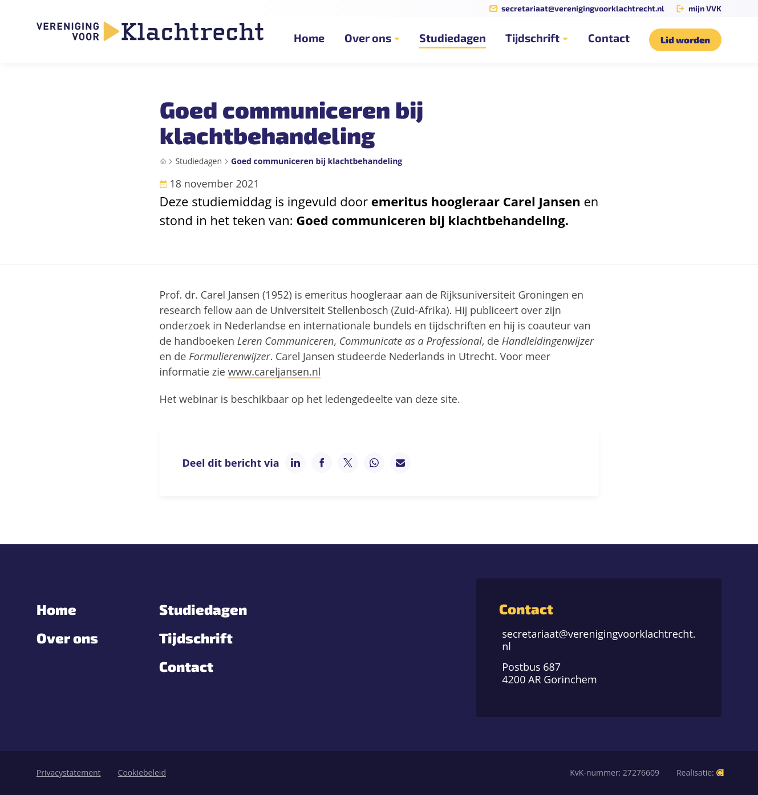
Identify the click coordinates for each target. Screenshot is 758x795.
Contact (186, 666)
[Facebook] (321, 462)
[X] (348, 462)
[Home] (163, 161)
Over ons (67, 637)
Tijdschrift (196, 637)
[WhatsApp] (374, 462)
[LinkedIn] (295, 462)
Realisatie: (700, 773)
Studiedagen (198, 161)
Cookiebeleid (142, 772)
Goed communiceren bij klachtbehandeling (316, 161)
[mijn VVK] (698, 8)
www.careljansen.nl (274, 371)
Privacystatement (69, 772)
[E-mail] (400, 462)
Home (56, 609)
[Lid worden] (685, 39)
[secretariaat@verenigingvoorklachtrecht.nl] (576, 8)
